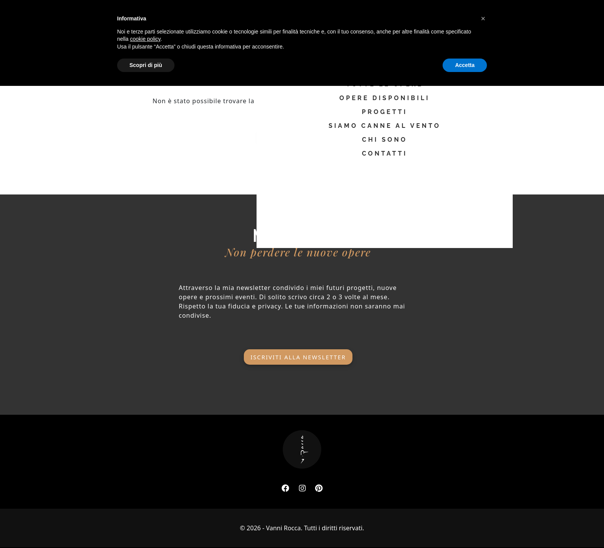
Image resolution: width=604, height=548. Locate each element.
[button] (483, 480)
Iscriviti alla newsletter (298, 350)
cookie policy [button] (145, 501)
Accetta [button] (465, 527)
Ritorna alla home (302, 134)
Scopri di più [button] (145, 527)
